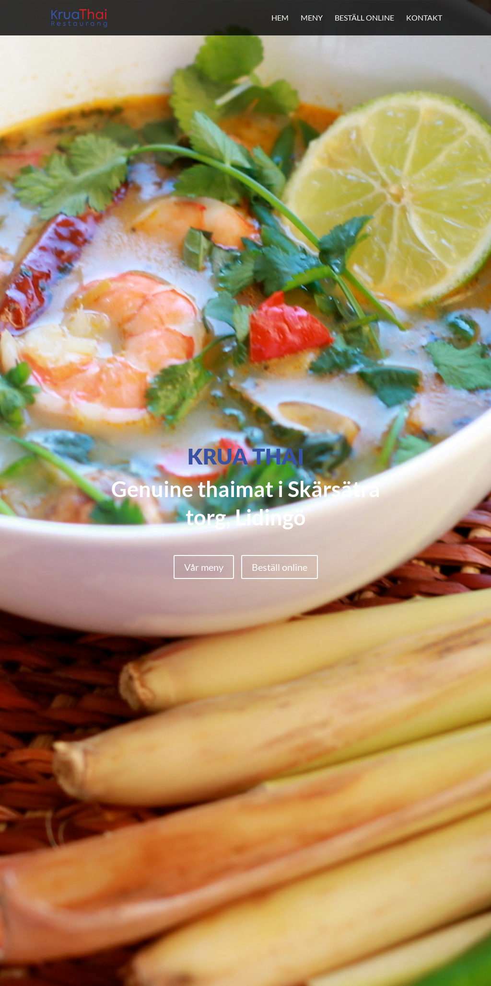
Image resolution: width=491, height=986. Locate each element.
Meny (312, 17)
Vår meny (203, 567)
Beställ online (364, 17)
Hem (280, 17)
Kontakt (424, 17)
